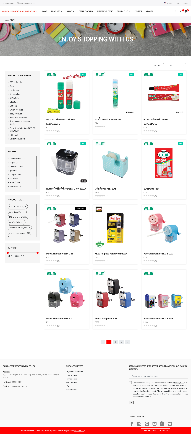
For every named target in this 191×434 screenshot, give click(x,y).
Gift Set (13, 105)
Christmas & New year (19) (19, 227)
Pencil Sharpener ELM (106, 318)
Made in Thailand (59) (17, 206)
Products (55, 11)
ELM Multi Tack (151, 188)
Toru (14, 178)
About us (150, 11)
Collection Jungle (17, 138)
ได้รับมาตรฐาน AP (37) (18, 217)
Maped (15, 186)
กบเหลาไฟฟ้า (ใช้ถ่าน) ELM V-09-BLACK (66, 188)
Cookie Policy (79, 430)
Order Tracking (86, 11)
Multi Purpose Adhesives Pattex (111, 253)
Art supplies (15, 94)
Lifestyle (14, 101)
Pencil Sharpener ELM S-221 (60, 318)
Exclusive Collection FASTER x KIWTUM (22, 129)
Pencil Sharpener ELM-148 (59, 253)
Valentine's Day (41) (17, 212)
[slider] (8, 253)
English (169, 3)
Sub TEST (14, 134)
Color (12, 86)
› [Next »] (127, 342)
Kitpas (14, 162)
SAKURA (16, 166)
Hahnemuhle (17, 158)
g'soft (14, 170)
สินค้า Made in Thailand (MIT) (20, 123)
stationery (14, 90)
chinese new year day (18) (19, 233)
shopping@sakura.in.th (27, 3)
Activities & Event (105, 11)
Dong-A (15, 174)
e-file (15, 182)
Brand (69, 11)
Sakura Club (122, 11)
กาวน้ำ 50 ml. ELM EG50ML (108, 119)
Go (131, 402)
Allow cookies (164, 430)
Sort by (156, 65)
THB (178, 3)
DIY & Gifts (15, 98)
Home (44, 11)
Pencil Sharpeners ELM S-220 (158, 253)
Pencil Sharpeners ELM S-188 (158, 318)
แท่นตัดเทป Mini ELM (105, 188)
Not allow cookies (149, 430)
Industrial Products (18, 117)
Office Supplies (16, 82)
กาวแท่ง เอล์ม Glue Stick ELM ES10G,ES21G (60, 121)
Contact (138, 11)
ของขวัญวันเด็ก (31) (16, 222)
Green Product (16, 109)
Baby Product (16, 113)
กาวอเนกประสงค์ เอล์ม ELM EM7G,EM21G (156, 121)
